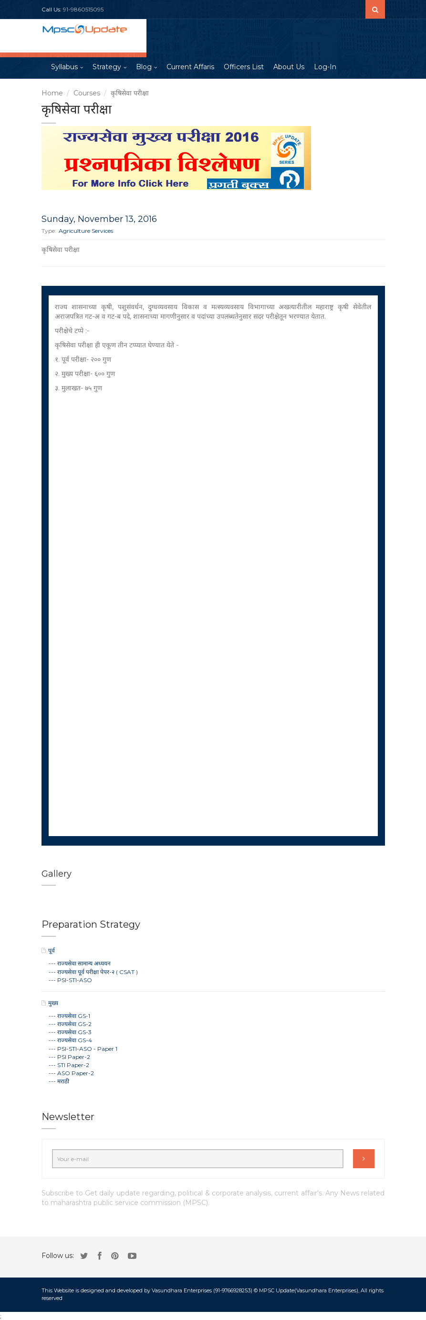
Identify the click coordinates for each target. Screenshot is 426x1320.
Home (52, 93)
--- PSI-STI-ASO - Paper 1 (83, 1048)
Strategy (107, 67)
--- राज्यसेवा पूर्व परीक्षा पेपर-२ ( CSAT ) (93, 971)
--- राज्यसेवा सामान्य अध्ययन (80, 963)
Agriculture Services (86, 230)
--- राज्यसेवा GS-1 (69, 1015)
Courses (86, 93)
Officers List (244, 67)
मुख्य (53, 1002)
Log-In (325, 67)
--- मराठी (59, 1081)
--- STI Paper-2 (69, 1065)
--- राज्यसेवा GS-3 (70, 1032)
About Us (288, 67)
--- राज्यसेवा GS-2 (70, 1023)
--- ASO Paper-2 (71, 1073)
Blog (144, 67)
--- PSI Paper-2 (69, 1056)
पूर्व (51, 950)
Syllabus (64, 67)
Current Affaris (190, 67)
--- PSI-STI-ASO (70, 980)
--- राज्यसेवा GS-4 (70, 1040)
